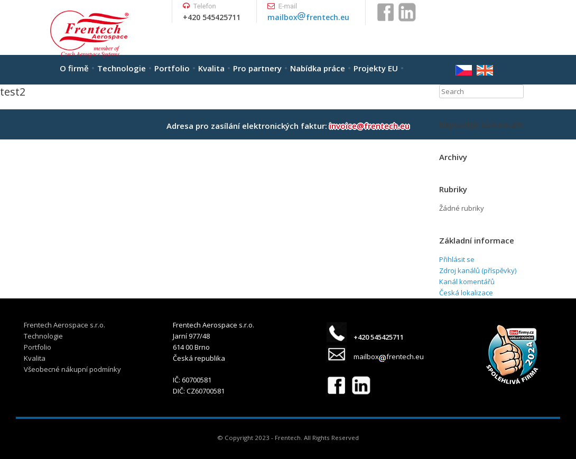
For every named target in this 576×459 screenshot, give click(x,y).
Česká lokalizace (466, 292)
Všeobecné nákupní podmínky (72, 369)
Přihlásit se (457, 259)
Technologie (121, 68)
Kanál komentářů (467, 281)
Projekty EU (376, 68)
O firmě (74, 68)
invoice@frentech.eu (369, 125)
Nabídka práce (317, 68)
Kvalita (211, 68)
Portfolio (172, 68)
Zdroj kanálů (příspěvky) (477, 270)
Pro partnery (257, 68)
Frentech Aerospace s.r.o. (64, 325)
